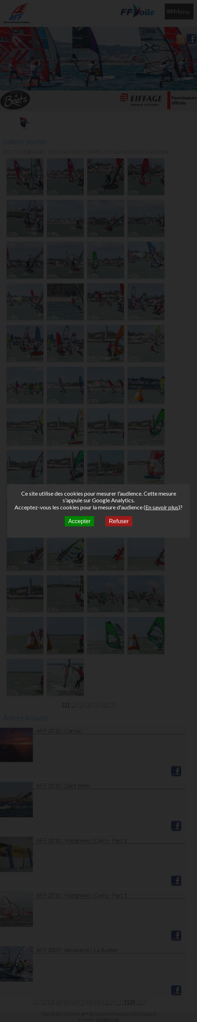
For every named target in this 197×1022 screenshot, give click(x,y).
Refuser (119, 521)
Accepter (79, 521)
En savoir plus (161, 507)
